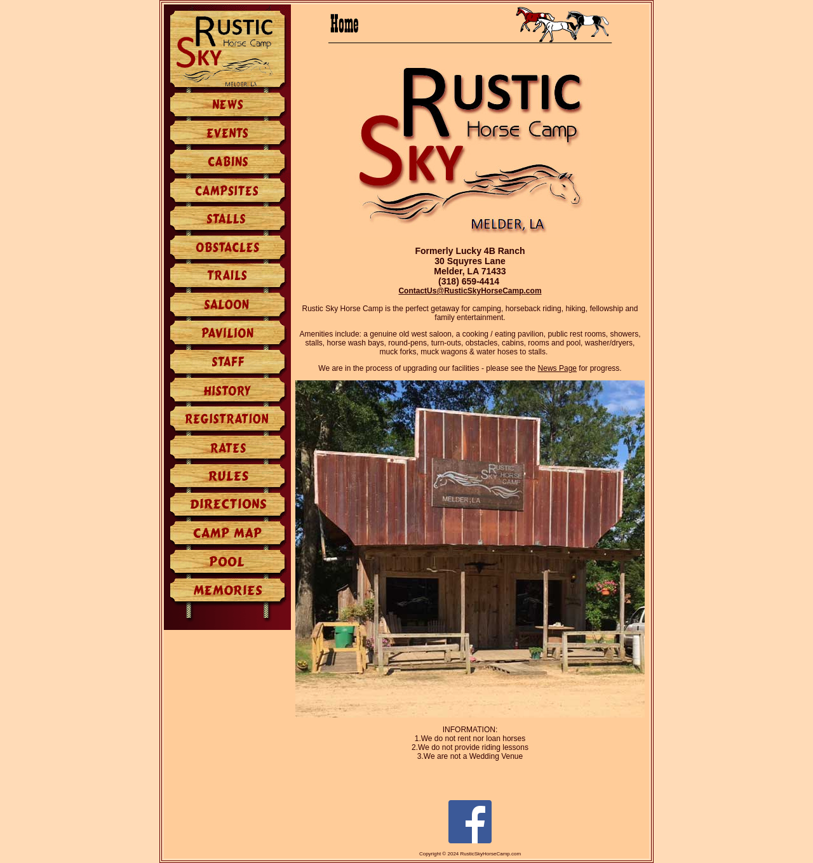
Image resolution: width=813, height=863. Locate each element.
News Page (557, 368)
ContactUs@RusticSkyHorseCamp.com (469, 290)
